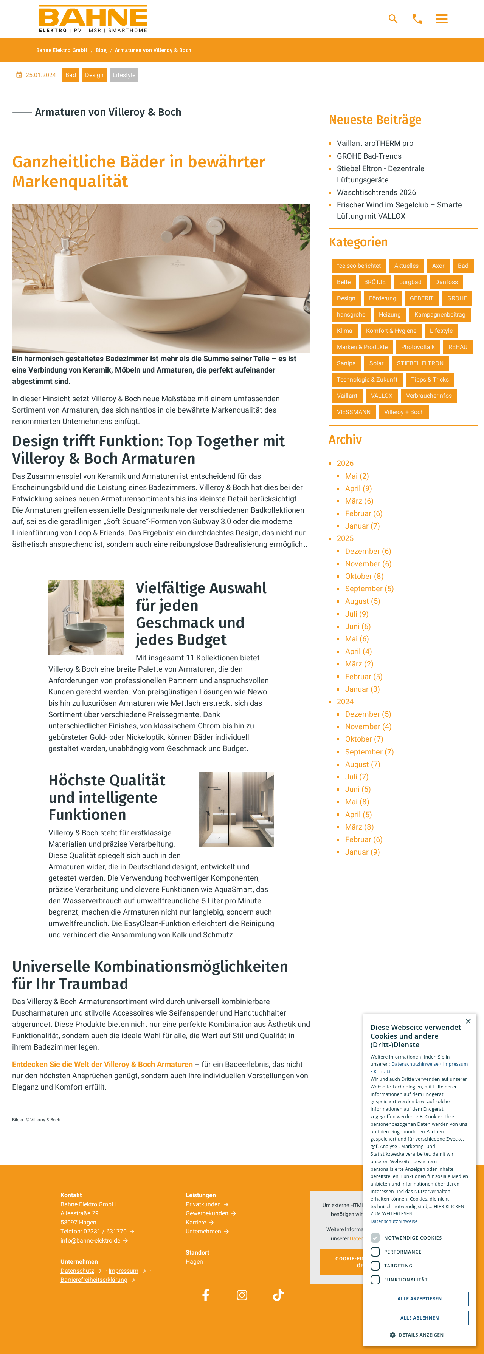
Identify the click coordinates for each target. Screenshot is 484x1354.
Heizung (390, 314)
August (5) (362, 601)
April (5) (358, 814)
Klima (344, 330)
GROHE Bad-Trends (369, 156)
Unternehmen (203, 1231)
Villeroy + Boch (404, 412)
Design (94, 75)
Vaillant (347, 395)
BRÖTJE (375, 282)
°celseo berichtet (359, 265)
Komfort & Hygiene (391, 330)
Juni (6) (358, 626)
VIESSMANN (354, 412)
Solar (376, 363)
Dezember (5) (368, 714)
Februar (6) (364, 513)
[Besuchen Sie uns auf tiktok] (278, 1295)
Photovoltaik (418, 347)
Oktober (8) (364, 576)
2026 (345, 463)
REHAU (457, 347)
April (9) (358, 488)
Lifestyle (124, 75)
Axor (438, 265)
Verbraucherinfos (429, 395)
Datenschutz (77, 1270)
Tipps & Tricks (430, 379)
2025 (345, 538)
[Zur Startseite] (93, 19)
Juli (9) (357, 613)
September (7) (369, 751)
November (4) (368, 726)
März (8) (359, 827)
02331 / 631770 (105, 1231)
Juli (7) (357, 776)
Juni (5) (358, 789)
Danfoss (446, 282)
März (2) (359, 663)
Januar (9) (362, 851)
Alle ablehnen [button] (419, 1318)
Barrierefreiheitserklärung (93, 1279)
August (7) (362, 764)
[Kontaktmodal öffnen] (417, 19)
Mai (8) (357, 801)
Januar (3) (362, 689)
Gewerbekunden (207, 1213)
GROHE (457, 298)
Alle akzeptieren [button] (419, 1298)
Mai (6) (357, 638)
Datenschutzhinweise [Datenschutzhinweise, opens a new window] (394, 1221)
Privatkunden (203, 1204)
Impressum (123, 1270)
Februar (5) (364, 676)
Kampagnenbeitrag (439, 314)
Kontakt (382, 1071)
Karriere (196, 1222)
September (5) (369, 588)
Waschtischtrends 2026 (376, 192)
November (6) (368, 563)
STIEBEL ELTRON (420, 363)
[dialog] (419, 1180)
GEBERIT (422, 298)
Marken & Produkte (362, 347)
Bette (344, 282)
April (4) (358, 651)
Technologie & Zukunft (367, 379)
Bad (70, 75)
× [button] (468, 1022)
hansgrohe (351, 314)
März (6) (359, 500)
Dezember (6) (368, 551)
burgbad (410, 282)
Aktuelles (406, 265)
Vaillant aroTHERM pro (375, 143)
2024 (345, 701)
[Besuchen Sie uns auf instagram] (242, 1295)
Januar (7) (362, 525)
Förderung (382, 298)
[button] (442, 18)
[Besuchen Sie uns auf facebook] (206, 1295)
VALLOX (381, 395)
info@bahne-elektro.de (90, 1240)
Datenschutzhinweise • (417, 1064)
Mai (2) (357, 476)
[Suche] (393, 19)
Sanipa (346, 363)
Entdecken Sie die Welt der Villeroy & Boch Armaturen (103, 1064)
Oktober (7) (364, 738)
